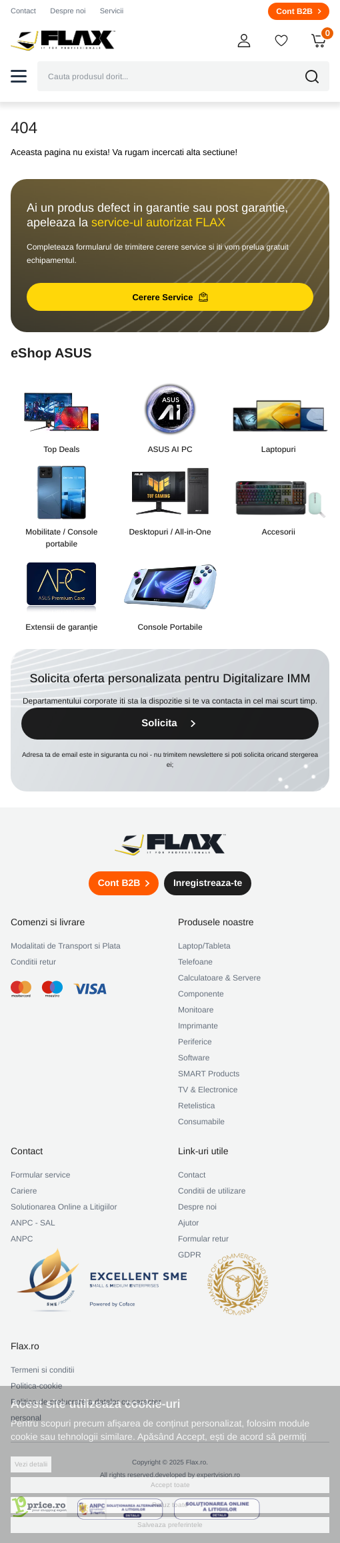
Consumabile (201, 1121)
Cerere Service (169, 297)
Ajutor (188, 1222)
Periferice (195, 1041)
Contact (23, 11)
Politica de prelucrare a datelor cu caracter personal (86, 1410)
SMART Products (208, 1073)
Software (193, 1057)
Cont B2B (298, 11)
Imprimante (198, 1025)
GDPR (189, 1254)
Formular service (40, 1175)
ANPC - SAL (33, 1222)
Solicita (169, 723)
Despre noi (67, 11)
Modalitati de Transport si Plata (66, 946)
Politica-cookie (36, 1386)
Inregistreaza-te (207, 882)
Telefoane (195, 962)
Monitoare (195, 1009)
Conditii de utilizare (211, 1191)
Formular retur (203, 1238)
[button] (19, 76)
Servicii (111, 11)
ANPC (22, 1238)
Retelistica (196, 1105)
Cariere (24, 1191)
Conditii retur (33, 962)
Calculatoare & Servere (219, 978)
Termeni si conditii (42, 1370)
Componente (201, 993)
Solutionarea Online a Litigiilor (64, 1207)
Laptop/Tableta (204, 946)
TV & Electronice (207, 1089)
